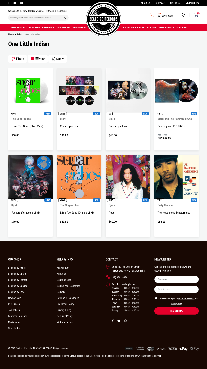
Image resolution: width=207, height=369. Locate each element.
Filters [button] (17, 59)
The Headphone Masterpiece (174, 212)
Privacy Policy (64, 310)
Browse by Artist (17, 267)
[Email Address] (176, 289)
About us (61, 273)
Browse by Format (17, 279)
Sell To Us (175, 2)
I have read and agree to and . (176, 301)
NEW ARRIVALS (19, 27)
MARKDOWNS (80, 27)
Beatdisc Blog (64, 279)
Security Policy (65, 316)
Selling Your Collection (68, 285)
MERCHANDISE (166, 27)
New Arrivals (14, 297)
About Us (145, 2)
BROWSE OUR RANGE (133, 27)
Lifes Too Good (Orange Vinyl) (77, 212)
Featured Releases (17, 316)
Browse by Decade (17, 285)
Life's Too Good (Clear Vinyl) (27, 126)
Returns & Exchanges (68, 297)
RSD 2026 (151, 27)
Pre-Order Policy (65, 303)
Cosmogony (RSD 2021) (171, 126)
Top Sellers (14, 310)
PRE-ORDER (48, 27)
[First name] (176, 279)
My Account (63, 267)
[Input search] (35, 18)
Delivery (61, 291)
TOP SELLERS (63, 27)
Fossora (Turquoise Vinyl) (25, 212)
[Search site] (65, 18)
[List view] (37, 59)
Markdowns (14, 322)
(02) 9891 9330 (165, 15)
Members (192, 2)
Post (111, 212)
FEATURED (34, 27)
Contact (160, 2)
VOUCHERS (181, 27)
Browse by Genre (17, 273)
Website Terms (65, 322)
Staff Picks (14, 328)
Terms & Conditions (186, 298)
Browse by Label (16, 291)
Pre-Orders (14, 303)
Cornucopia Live (69, 126)
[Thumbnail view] (33, 59)
